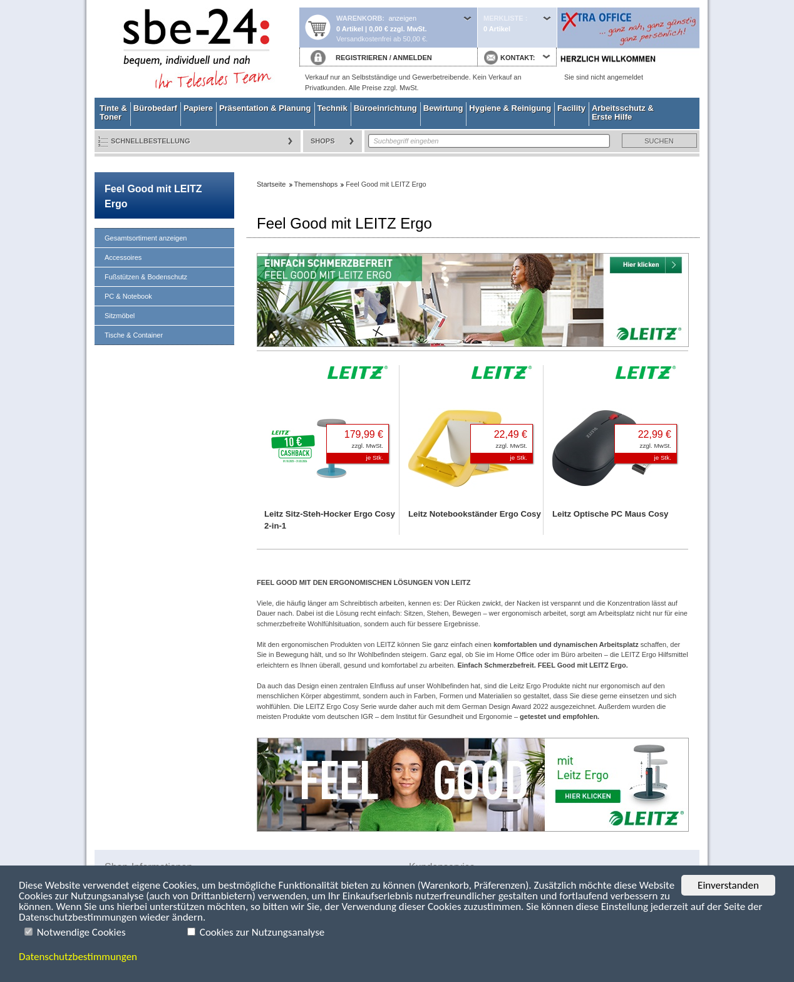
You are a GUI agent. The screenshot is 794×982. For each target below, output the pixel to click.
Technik (332, 108)
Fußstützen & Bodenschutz (146, 277)
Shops (323, 141)
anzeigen (402, 18)
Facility (571, 108)
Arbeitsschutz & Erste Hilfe (623, 112)
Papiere (198, 108)
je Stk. (374, 457)
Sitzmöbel (120, 315)
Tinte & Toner (113, 112)
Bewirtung (443, 108)
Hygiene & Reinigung (510, 108)
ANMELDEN (412, 57)
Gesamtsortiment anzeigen (146, 238)
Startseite (197, 49)
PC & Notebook (128, 296)
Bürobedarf (155, 108)
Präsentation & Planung (265, 108)
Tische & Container (134, 335)
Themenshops (316, 184)
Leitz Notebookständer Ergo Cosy (474, 514)
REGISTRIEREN (362, 57)
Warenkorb (359, 18)
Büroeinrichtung (385, 108)
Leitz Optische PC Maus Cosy (610, 514)
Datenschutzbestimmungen (78, 956)
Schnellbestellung (150, 141)
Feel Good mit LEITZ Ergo (153, 196)
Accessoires (123, 257)
